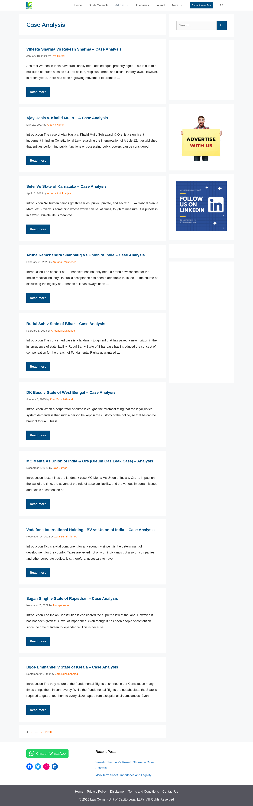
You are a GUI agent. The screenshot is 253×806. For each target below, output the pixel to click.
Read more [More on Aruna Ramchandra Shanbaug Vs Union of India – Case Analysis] (38, 298)
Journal (160, 5)
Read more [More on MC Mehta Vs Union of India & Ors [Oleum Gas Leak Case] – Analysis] (38, 504)
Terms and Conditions (143, 791)
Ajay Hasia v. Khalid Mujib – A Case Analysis (67, 118)
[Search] (222, 25)
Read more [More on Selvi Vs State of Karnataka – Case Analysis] (38, 229)
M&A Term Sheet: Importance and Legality (123, 775)
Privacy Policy (96, 791)
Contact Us (170, 791)
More (179, 5)
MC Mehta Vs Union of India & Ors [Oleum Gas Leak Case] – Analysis (89, 461)
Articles (123, 5)
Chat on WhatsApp (51, 753)
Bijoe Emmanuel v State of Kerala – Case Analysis (72, 667)
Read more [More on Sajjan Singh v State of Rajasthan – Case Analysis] (38, 641)
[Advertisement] (202, 69)
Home (78, 5)
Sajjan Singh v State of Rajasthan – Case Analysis (72, 598)
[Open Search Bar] (222, 5)
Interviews (142, 5)
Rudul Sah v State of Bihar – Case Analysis (65, 324)
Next (50, 732)
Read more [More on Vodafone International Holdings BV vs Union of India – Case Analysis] (38, 572)
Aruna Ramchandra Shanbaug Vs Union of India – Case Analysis (85, 255)
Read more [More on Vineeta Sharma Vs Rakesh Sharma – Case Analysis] (38, 92)
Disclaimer (117, 791)
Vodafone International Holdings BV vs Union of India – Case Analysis (90, 530)
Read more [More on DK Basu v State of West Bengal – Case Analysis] (38, 435)
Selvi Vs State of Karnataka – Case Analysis (66, 186)
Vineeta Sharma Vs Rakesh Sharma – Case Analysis (74, 49)
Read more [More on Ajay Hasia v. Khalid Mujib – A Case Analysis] (38, 160)
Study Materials (98, 5)
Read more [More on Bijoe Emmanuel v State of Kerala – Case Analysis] (38, 710)
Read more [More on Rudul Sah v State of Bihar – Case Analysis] (38, 366)
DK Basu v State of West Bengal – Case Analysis (70, 392)
